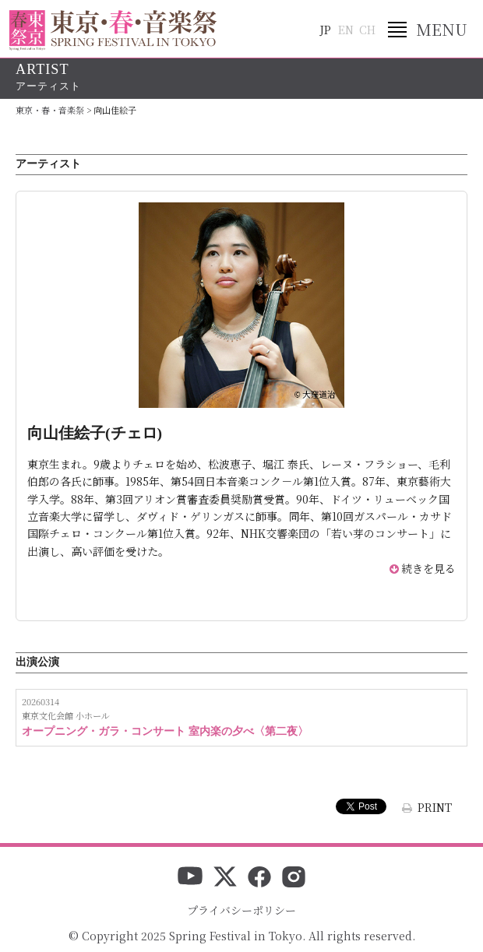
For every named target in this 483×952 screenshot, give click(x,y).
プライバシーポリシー (241, 910)
